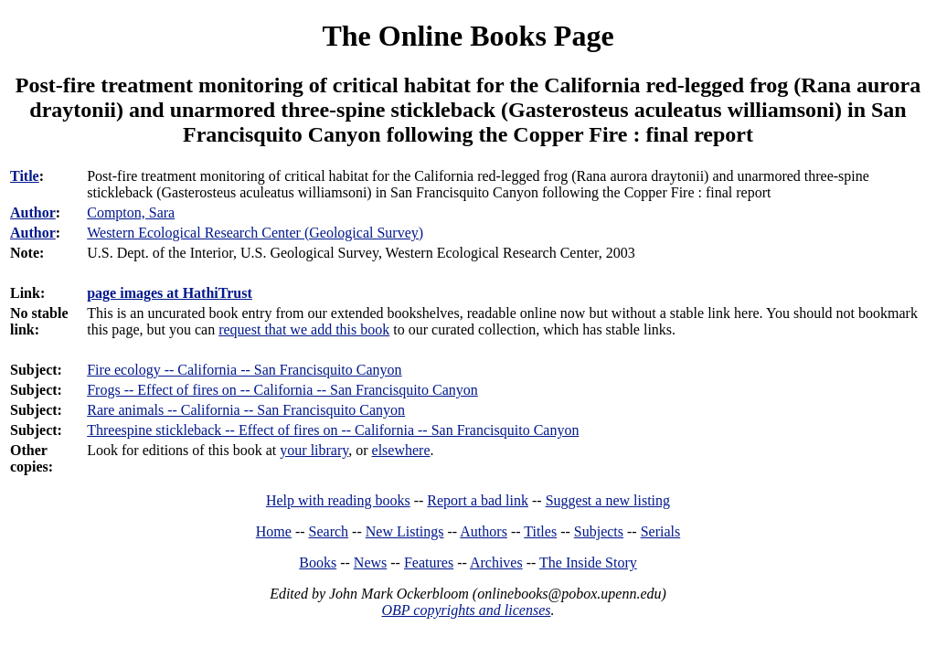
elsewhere (401, 450)
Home (274, 531)
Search (329, 531)
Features (428, 562)
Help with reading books (338, 500)
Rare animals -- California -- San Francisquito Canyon (246, 410)
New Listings (405, 531)
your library (314, 450)
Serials (661, 531)
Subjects (598, 531)
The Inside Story (588, 562)
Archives (496, 562)
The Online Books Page (467, 35)
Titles (540, 531)
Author (33, 212)
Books (317, 562)
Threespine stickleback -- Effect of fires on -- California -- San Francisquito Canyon (333, 430)
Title (24, 176)
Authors (483, 531)
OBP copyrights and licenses (465, 610)
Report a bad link (477, 500)
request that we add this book (303, 329)
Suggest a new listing (608, 500)
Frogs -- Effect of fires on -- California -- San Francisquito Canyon (282, 390)
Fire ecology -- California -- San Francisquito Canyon (244, 369)
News (370, 562)
